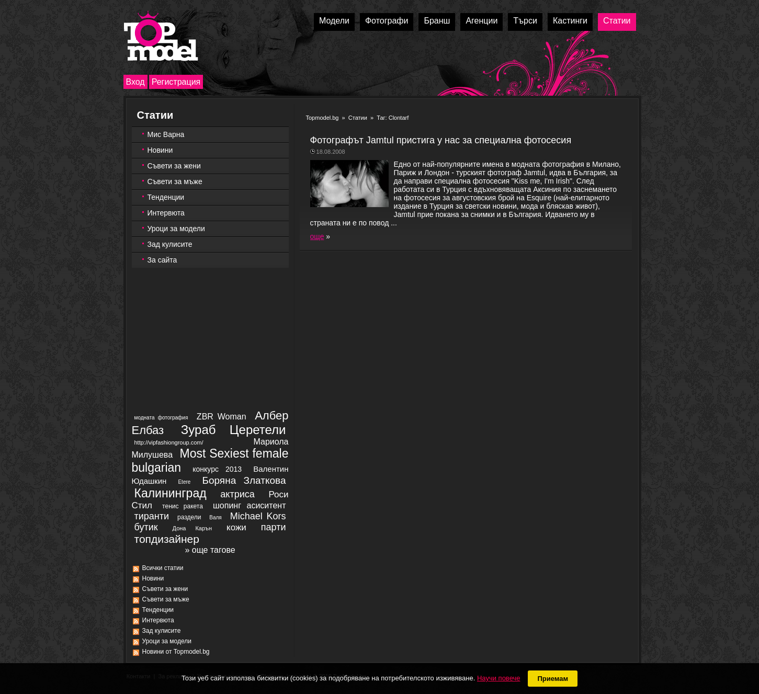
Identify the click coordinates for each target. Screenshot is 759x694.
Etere (184, 482)
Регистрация (176, 81)
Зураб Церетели (233, 430)
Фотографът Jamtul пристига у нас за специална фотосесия (441, 140)
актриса (237, 494)
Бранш (437, 20)
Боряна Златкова (244, 480)
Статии (616, 20)
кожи (236, 527)
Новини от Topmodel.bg (176, 651)
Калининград (170, 493)
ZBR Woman (221, 416)
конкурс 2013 (217, 469)
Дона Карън (192, 528)
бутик (146, 527)
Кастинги (570, 20)
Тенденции (166, 197)
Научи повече (498, 678)
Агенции (481, 20)
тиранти (151, 516)
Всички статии (163, 568)
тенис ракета (182, 506)
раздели (189, 517)
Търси (525, 20)
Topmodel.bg (322, 118)
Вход (135, 81)
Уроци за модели (176, 228)
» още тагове (210, 549)
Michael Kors (258, 516)
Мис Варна (166, 134)
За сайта (162, 260)
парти (273, 527)
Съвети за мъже (175, 181)
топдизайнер (166, 539)
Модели (334, 20)
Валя (215, 517)
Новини (160, 150)
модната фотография (161, 417)
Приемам (552, 678)
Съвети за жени (174, 166)
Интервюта (166, 213)
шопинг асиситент (249, 505)
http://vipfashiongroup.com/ (168, 442)
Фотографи (387, 20)
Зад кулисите (170, 244)
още (317, 236)
